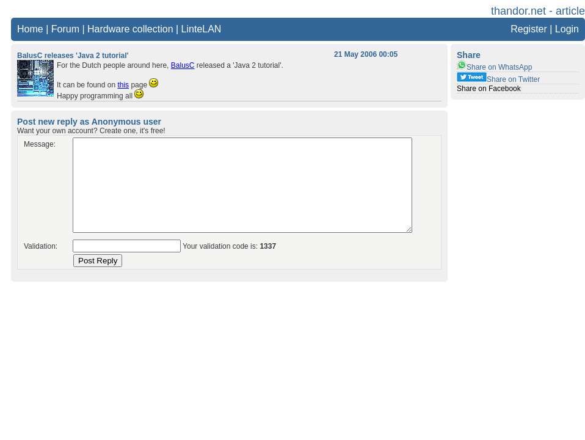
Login (567, 29)
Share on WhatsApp (494, 67)
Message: (40, 144)
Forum (65, 29)
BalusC (183, 65)
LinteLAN (201, 29)
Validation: (40, 246)
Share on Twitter (498, 79)
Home (30, 29)
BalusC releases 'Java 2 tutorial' (72, 55)
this (123, 85)
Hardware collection (130, 29)
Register (529, 29)
